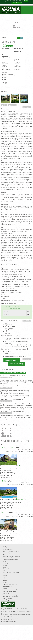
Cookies (5, 561)
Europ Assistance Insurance (10, 559)
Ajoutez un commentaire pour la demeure (12, 372)
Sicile (4, 570)
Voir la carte (10, 46)
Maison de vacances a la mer (11, 596)
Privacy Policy (6, 553)
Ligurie (4, 577)
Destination (6, 564)
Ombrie (5, 575)
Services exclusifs (16, 364)
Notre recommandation (10, 585)
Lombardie (5, 574)
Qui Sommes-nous (8, 549)
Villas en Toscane (7, 598)
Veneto (4, 567)
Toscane (5, 565)
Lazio (4, 579)
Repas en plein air (7, 586)
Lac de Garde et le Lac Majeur (11, 572)
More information (17, 3)
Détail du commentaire (5, 377)
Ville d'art (5, 588)
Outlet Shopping (7, 600)
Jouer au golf (6, 593)
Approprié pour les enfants (10, 591)
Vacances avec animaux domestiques (13, 590)
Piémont (5, 582)
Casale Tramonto (7, 447)
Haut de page (27, 107)
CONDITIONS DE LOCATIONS (11, 551)
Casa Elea (4, 512)
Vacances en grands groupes (10, 595)
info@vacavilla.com (11, 621)
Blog (4, 554)
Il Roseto (4, 480)
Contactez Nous (11, 360)
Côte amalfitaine (7, 569)
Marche (5, 580)
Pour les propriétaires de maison (11, 556)
